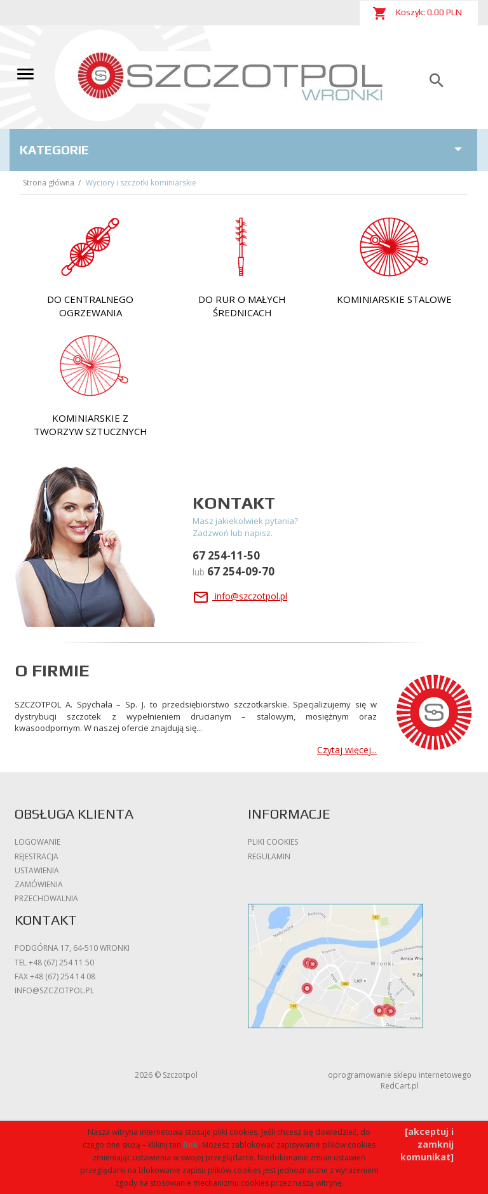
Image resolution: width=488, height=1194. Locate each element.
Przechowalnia (46, 898)
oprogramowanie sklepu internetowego (399, 1075)
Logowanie (37, 841)
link (190, 1144)
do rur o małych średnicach (242, 306)
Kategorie (243, 149)
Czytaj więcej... (347, 750)
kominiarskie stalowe (394, 299)
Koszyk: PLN (417, 13)
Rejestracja (36, 856)
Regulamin (269, 856)
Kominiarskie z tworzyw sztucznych (90, 425)
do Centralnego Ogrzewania (90, 306)
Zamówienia (39, 884)
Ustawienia (37, 870)
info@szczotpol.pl (240, 596)
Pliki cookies (273, 841)
